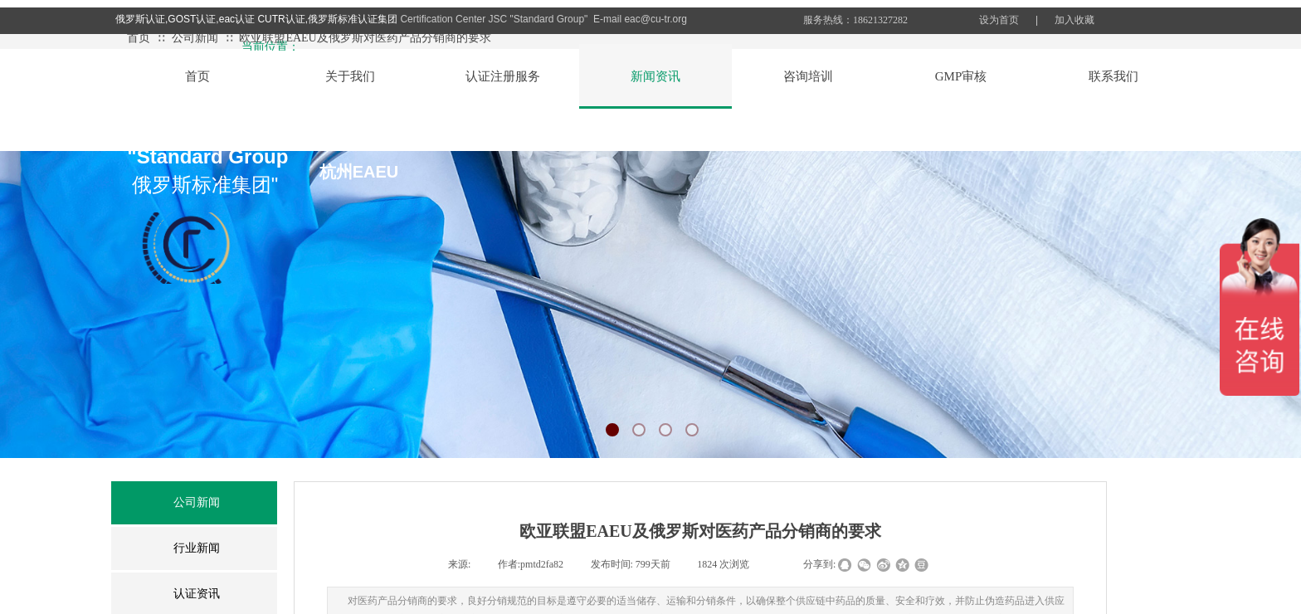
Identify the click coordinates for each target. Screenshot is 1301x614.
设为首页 (999, 20)
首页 (138, 38)
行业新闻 (196, 548)
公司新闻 (195, 38)
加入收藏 (1074, 20)
